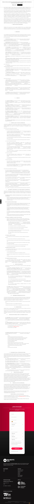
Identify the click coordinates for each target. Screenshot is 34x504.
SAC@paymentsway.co (16, 326)
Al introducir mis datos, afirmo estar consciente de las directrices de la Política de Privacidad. (16, 443)
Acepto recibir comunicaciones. (16, 441)
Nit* (11, 429)
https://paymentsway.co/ (22, 396)
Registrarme (17, 448)
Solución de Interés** (14, 438)
